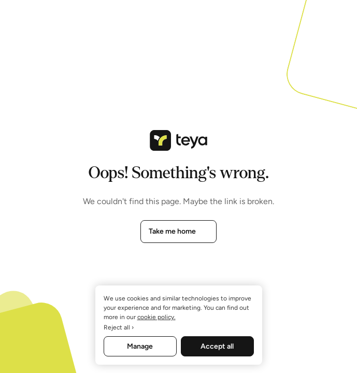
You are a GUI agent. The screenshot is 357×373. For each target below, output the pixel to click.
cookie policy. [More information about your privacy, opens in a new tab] (156, 317)
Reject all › (119, 327)
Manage (140, 346)
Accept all (217, 346)
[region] (178, 325)
